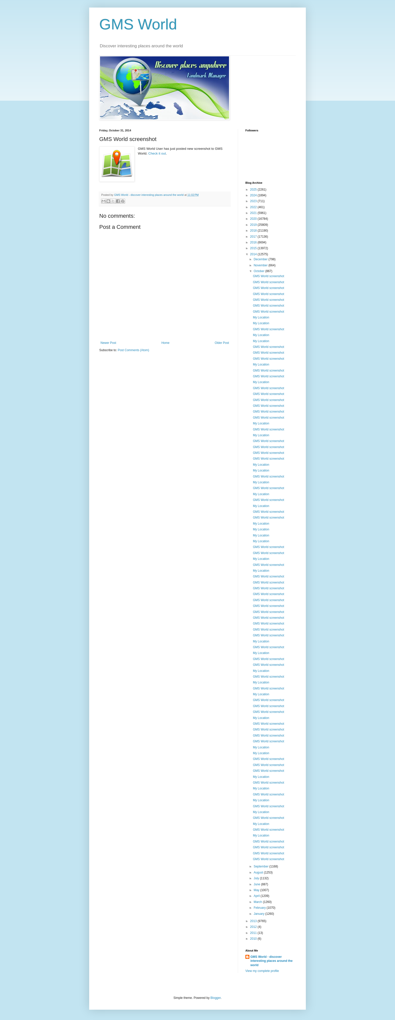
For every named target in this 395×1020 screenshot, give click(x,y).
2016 (254, 242)
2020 (254, 219)
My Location (261, 317)
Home (165, 343)
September (261, 866)
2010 (254, 938)
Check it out (157, 153)
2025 (254, 189)
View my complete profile (262, 971)
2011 (254, 933)
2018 (254, 230)
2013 (254, 921)
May (257, 890)
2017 (254, 236)
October (259, 271)
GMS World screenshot (268, 276)
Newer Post (108, 343)
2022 (254, 207)
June (257, 884)
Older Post (222, 343)
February (260, 907)
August (259, 872)
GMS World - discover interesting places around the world (271, 961)
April (257, 896)
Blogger (215, 998)
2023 (254, 201)
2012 (254, 927)
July (257, 878)
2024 (254, 195)
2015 (254, 248)
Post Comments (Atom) (133, 350)
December (261, 259)
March (258, 902)
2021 (254, 213)
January (259, 914)
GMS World (138, 24)
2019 (254, 225)
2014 (254, 254)
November (261, 265)
